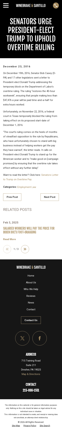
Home (31, 275)
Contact (31, 309)
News (31, 302)
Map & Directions (31, 374)
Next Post (49, 197)
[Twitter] (22, 338)
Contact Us (30, 320)
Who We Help (31, 289)
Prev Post (12, 197)
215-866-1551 (31, 390)
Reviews (30, 295)
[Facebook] (39, 338)
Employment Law (26, 187)
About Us (31, 282)
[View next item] (25, 249)
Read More (9, 239)
